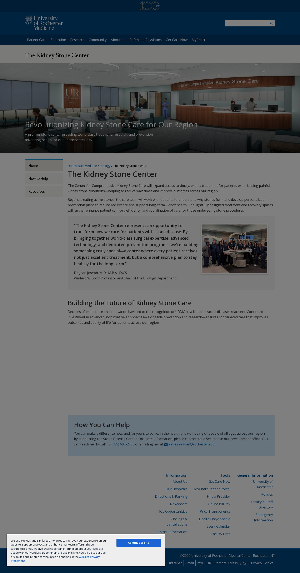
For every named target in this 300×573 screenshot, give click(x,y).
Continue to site (138, 542)
